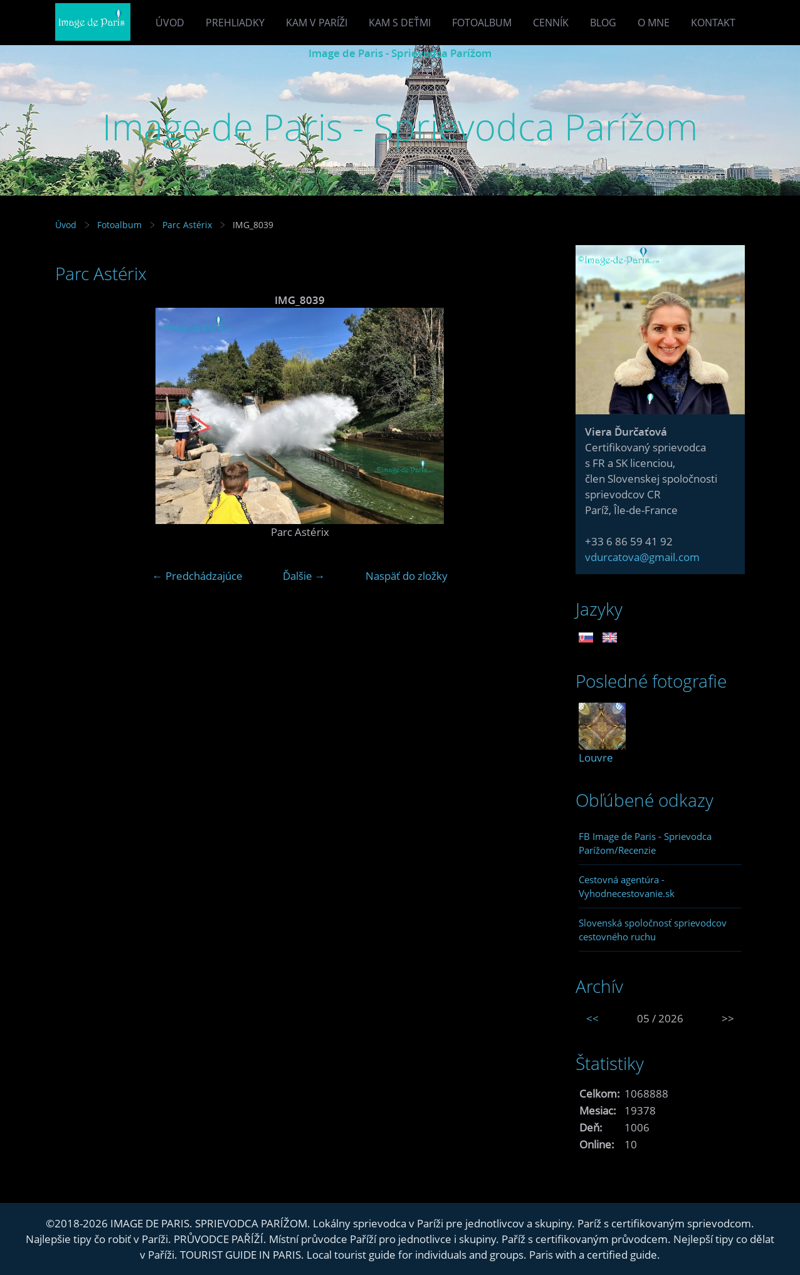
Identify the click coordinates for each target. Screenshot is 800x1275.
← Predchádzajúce (197, 576)
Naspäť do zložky (407, 576)
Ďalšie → (304, 576)
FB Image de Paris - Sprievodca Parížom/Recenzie (645, 843)
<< (592, 1018)
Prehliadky (235, 22)
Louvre (596, 757)
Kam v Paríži (316, 22)
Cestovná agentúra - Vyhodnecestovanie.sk (627, 886)
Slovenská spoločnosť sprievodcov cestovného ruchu (653, 929)
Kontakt (713, 22)
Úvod (169, 22)
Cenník (551, 22)
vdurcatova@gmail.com (642, 557)
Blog (603, 22)
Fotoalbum (482, 22)
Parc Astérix (187, 225)
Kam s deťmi (400, 22)
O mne (654, 22)
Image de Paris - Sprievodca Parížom (400, 53)
